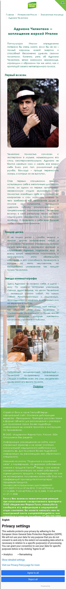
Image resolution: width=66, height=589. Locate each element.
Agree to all (33, 573)
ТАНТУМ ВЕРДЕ (32, 6)
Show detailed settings (13, 560)
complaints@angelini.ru (41, 513)
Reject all (33, 579)
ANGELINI (60, 5)
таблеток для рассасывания (30, 421)
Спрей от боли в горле (16, 412)
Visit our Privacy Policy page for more (21, 565)
